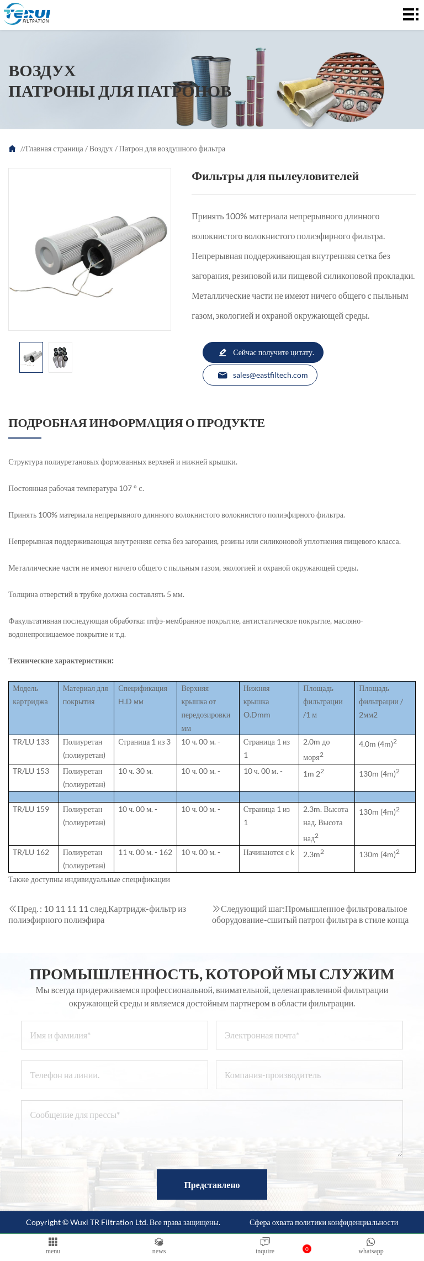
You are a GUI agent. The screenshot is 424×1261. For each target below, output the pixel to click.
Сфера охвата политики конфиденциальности (324, 1222)
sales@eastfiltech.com (263, 375)
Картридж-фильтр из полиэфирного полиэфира (97, 914)
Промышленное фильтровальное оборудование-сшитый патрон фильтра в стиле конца (310, 914)
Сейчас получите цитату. (266, 352)
